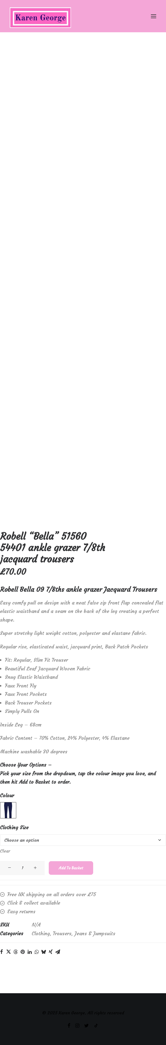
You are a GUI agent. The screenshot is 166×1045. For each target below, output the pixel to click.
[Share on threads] (24, 951)
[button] (153, 16)
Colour (16, 795)
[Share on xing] (59, 951)
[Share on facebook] (10, 951)
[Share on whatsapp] (45, 951)
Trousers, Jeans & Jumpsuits (93, 933)
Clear (14, 851)
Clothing (50, 933)
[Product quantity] (31, 868)
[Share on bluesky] (52, 951)
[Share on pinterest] (31, 951)
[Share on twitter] (17, 951)
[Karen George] (83, 16)
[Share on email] (66, 951)
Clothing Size (23, 827)
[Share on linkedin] (38, 951)
